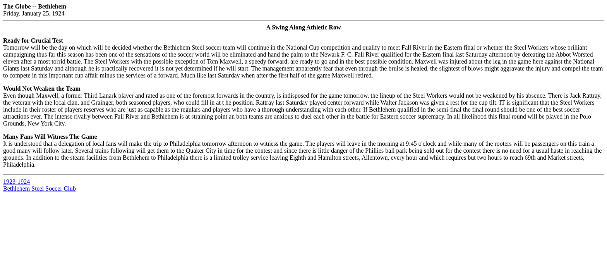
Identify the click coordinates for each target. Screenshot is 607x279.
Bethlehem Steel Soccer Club (39, 188)
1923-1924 (16, 181)
